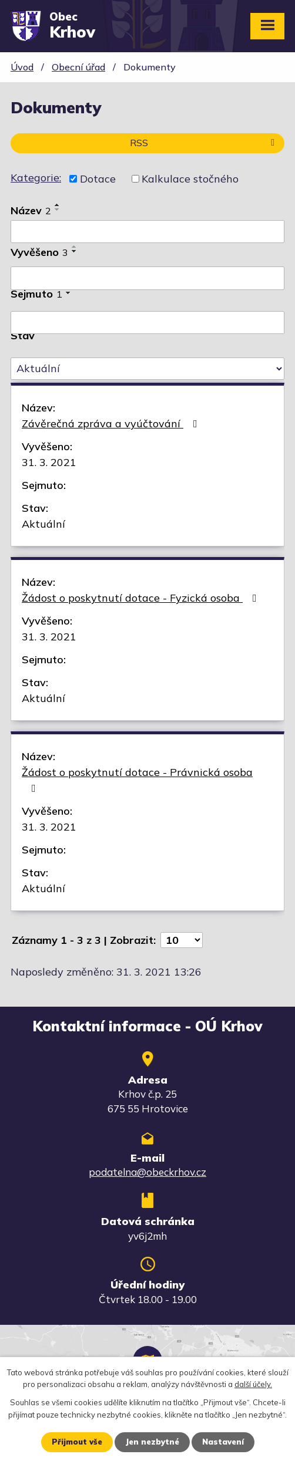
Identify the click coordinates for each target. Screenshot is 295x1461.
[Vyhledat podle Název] (147, 232)
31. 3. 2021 (49, 462)
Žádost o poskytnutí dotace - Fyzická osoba (142, 598)
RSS (204, 143)
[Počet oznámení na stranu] (181, 940)
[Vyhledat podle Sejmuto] (147, 323)
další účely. (253, 1384)
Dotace (98, 178)
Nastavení (223, 1441)
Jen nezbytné (152, 1441)
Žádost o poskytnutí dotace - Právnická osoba (137, 779)
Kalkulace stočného (190, 178)
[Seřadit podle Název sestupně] (57, 209)
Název (31, 210)
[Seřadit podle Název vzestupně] (57, 205)
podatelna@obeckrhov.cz (147, 1172)
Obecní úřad (78, 67)
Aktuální (43, 524)
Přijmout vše (77, 1441)
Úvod (22, 67)
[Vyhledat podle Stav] (147, 368)
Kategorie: (36, 177)
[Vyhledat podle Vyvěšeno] (147, 278)
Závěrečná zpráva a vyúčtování (112, 423)
